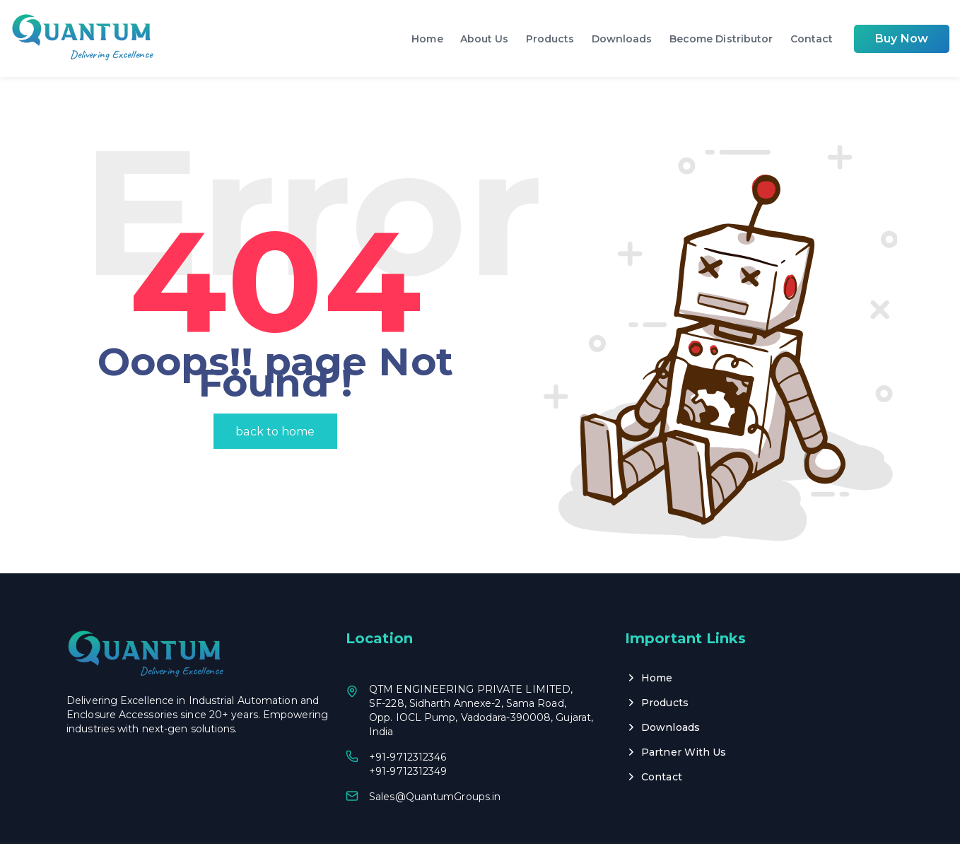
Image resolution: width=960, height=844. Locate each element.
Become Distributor (721, 39)
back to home (275, 394)
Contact (811, 39)
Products (550, 39)
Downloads (622, 39)
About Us (484, 39)
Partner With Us (684, 714)
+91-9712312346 (407, 719)
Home (427, 39)
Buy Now (901, 38)
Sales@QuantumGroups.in (435, 759)
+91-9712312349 (408, 733)
